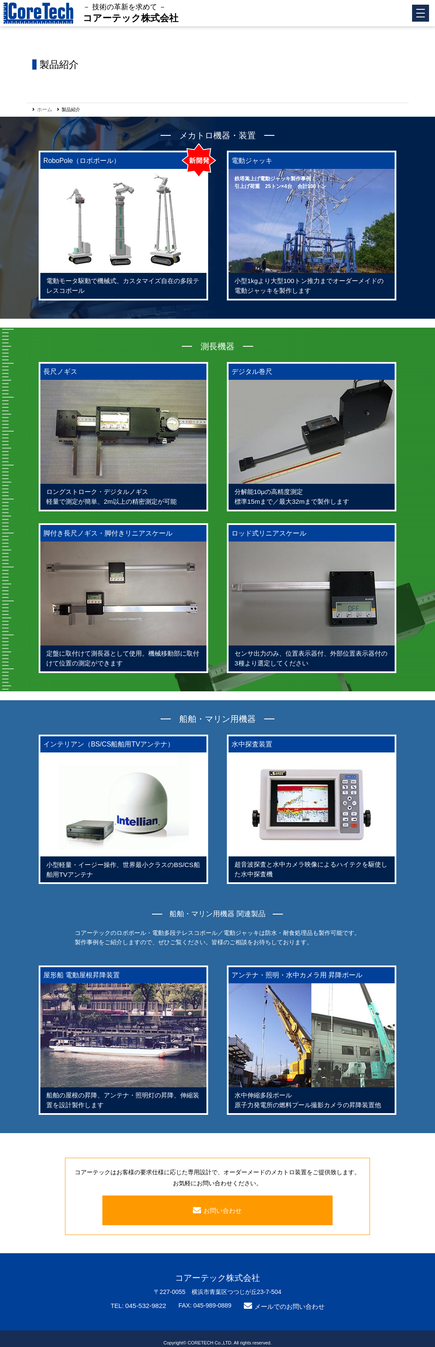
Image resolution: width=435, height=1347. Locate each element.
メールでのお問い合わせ (287, 1298)
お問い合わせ (222, 1202)
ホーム (44, 109)
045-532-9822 (148, 1297)
